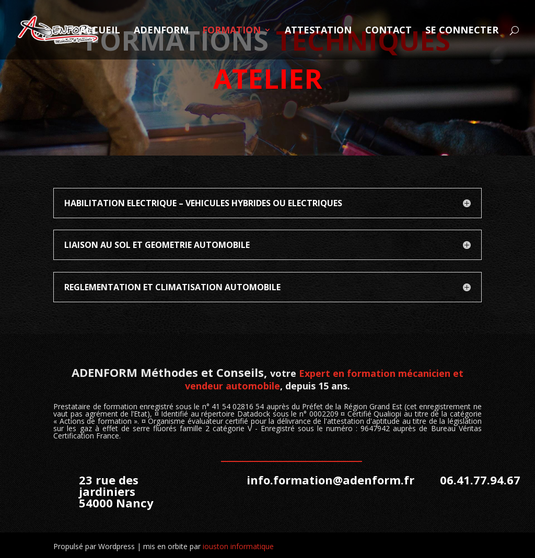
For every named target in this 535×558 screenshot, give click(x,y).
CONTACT (388, 31)
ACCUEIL (99, 31)
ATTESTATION (318, 31)
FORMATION (231, 31)
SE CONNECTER (461, 31)
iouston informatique (238, 546)
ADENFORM (161, 31)
